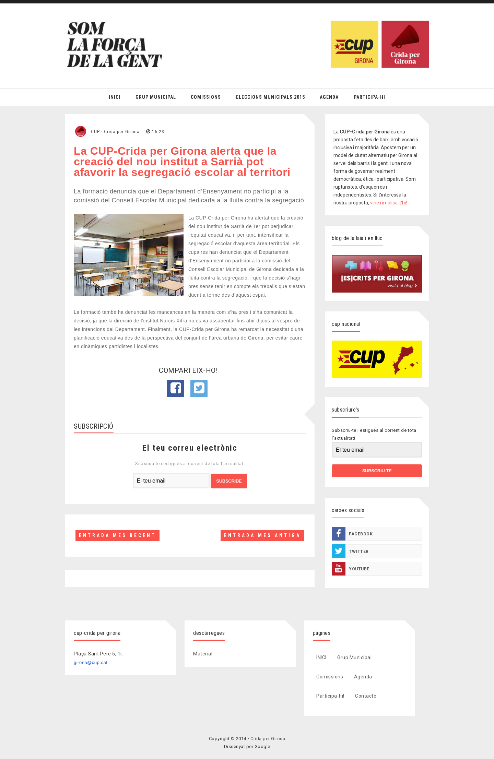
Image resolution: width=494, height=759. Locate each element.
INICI (321, 657)
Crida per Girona (267, 738)
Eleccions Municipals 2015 (270, 97)
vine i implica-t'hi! (388, 202)
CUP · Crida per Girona (115, 131)
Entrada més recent (117, 535)
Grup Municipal (156, 97)
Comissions (206, 97)
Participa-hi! (330, 696)
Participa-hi (369, 97)
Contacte (365, 696)
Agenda (329, 97)
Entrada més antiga (262, 535)
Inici (114, 97)
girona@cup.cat (90, 662)
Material (202, 653)
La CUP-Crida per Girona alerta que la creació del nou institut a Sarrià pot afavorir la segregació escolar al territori (182, 161)
